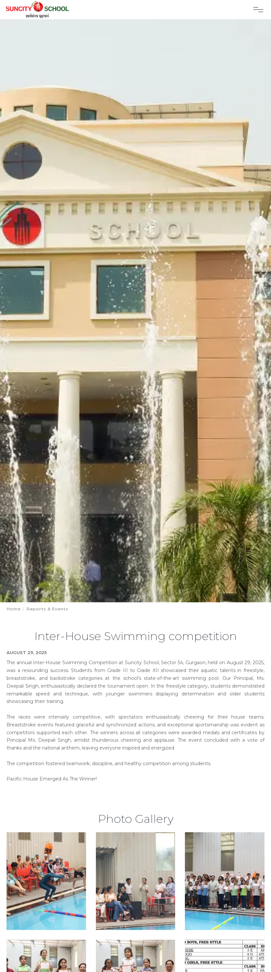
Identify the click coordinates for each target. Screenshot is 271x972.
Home (14, 608)
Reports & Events (47, 608)
